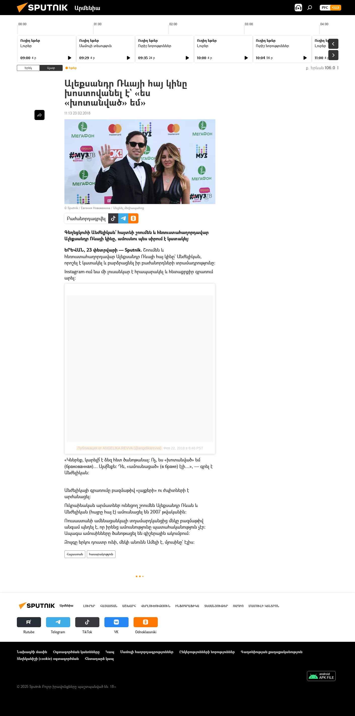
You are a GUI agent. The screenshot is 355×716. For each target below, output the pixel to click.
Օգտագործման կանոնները (76, 651)
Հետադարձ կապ (99, 658)
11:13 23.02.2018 (77, 113)
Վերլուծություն (155, 606)
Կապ (110, 651)
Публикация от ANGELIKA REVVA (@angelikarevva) (119, 448)
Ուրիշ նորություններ (154, 45)
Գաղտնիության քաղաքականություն (271, 651)
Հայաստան (75, 554)
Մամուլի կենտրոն (264, 606)
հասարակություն (101, 554)
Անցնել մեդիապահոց (128, 208)
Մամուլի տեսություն (95, 45)
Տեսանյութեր (216, 606)
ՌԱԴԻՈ (238, 606)
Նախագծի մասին (32, 651)
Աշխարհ (129, 606)
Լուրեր (26, 45)
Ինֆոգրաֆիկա (187, 606)
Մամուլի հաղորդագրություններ (146, 651)
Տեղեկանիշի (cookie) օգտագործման (48, 658)
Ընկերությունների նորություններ (207, 651)
